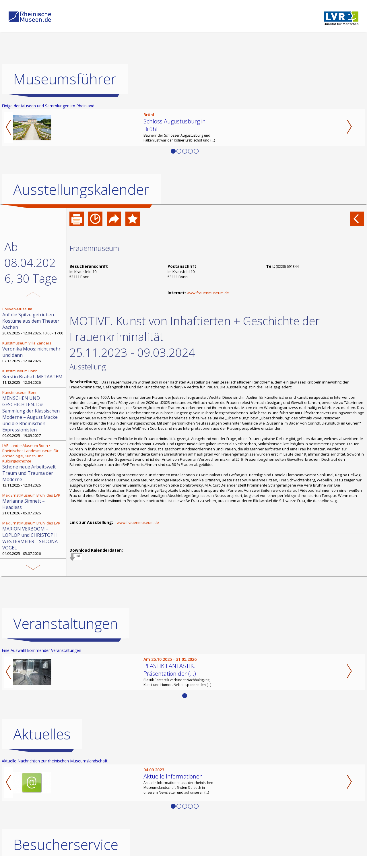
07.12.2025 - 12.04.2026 (33, 351)
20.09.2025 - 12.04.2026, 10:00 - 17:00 (33, 321)
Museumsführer (64, 79)
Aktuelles (42, 734)
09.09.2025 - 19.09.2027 (33, 414)
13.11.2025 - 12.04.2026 (33, 465)
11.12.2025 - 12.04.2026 (33, 376)
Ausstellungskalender (81, 189)
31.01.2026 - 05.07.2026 (33, 504)
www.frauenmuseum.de (208, 292)
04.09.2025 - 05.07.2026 (33, 538)
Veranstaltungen (65, 623)
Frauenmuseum (94, 248)
